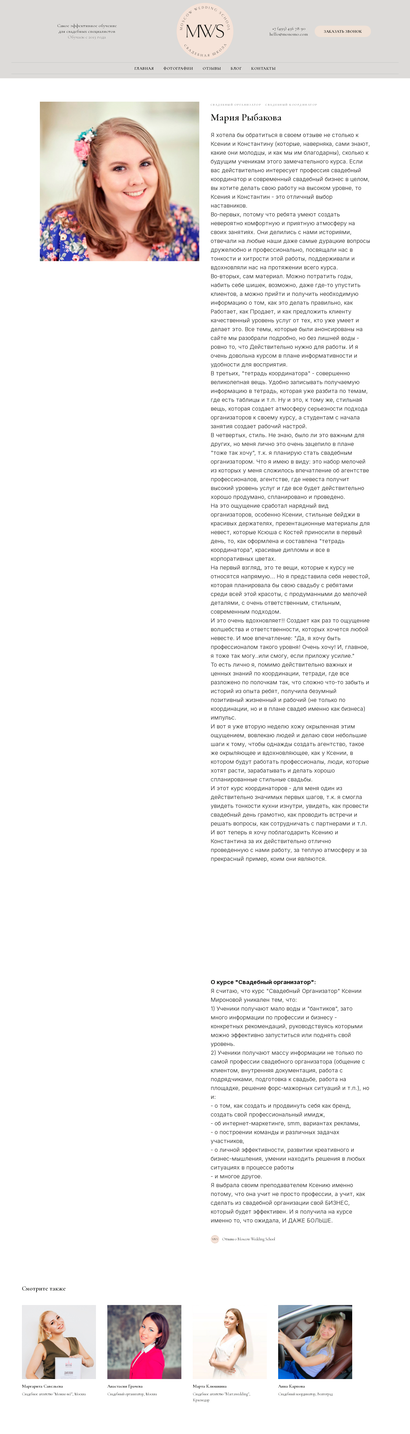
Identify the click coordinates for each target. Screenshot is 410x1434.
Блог (236, 68)
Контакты (263, 68)
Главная (144, 68)
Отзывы (212, 68)
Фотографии (178, 68)
